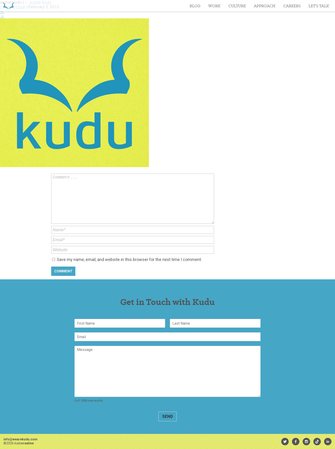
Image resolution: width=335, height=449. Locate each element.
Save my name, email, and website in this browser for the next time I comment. (129, 259)
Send (167, 416)
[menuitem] (285, 441)
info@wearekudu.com (20, 439)
